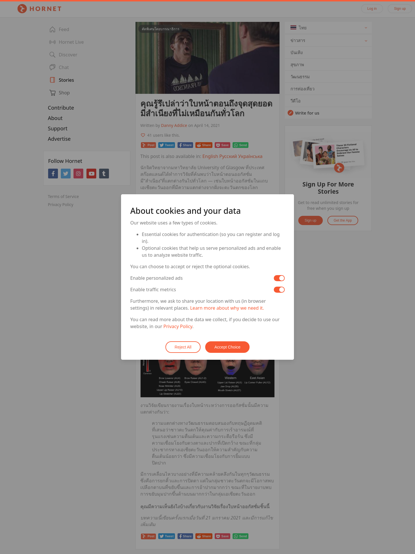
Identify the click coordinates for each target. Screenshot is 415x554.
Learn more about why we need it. (227, 308)
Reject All (183, 347)
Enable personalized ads (156, 278)
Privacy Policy (177, 326)
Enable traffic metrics (153, 289)
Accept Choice (227, 347)
